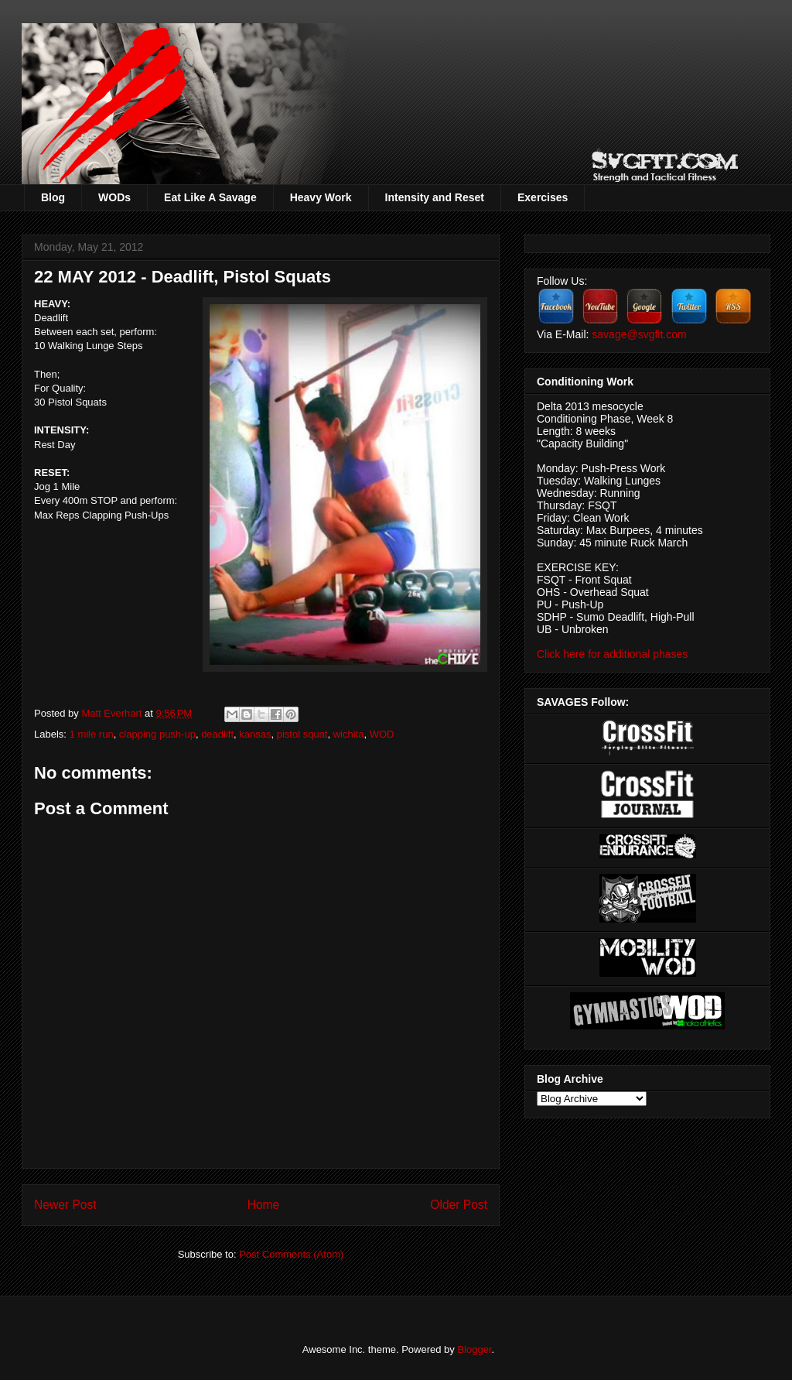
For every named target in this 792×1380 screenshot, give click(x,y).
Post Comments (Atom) (291, 1254)
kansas (255, 734)
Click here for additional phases (612, 654)
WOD (382, 734)
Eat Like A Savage (210, 197)
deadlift (217, 734)
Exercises (542, 197)
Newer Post (65, 1204)
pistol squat (302, 734)
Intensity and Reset (434, 197)
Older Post (458, 1204)
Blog (53, 197)
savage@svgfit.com (639, 334)
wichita (348, 734)
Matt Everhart (113, 713)
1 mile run (92, 734)
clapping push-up (157, 734)
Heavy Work (321, 197)
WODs (114, 197)
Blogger (474, 1349)
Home (264, 1204)
